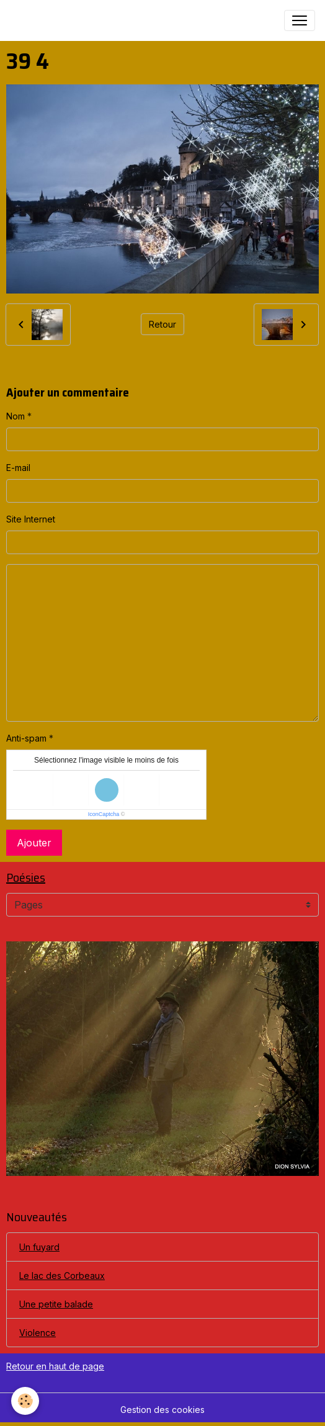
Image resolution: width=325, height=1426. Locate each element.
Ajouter (34, 842)
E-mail (18, 467)
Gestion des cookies (162, 1409)
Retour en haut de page (55, 1366)
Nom (15, 416)
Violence (37, 1332)
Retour (162, 324)
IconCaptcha (104, 814)
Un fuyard (39, 1247)
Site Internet (30, 519)
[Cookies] (25, 1401)
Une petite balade (56, 1304)
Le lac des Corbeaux (62, 1275)
